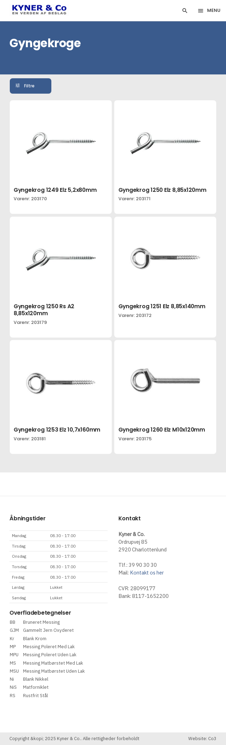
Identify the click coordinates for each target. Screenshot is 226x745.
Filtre (29, 86)
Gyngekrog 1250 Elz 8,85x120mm (162, 190)
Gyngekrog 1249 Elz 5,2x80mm (55, 190)
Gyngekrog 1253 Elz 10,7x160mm (57, 429)
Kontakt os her (147, 572)
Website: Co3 (202, 739)
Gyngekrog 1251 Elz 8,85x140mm (161, 306)
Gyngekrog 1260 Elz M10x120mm (161, 429)
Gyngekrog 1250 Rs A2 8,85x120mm (44, 310)
